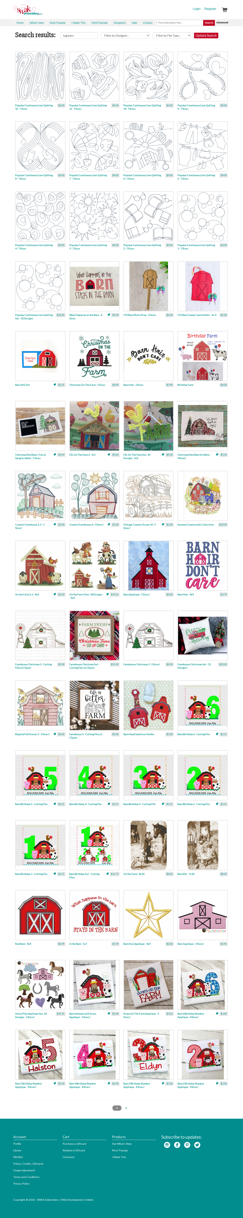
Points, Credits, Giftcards (28, 1163)
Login (197, 9)
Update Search (206, 35)
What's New (37, 22)
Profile (17, 1143)
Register (210, 9)
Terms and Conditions (26, 1177)
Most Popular (57, 22)
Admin (89, 1199)
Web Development (72, 1199)
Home (20, 22)
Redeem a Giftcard (74, 1150)
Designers (120, 22)
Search (209, 22)
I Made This (78, 22)
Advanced (222, 22)
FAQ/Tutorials (100, 22)
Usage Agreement (24, 1170)
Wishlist (18, 1157)
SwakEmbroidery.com (41, 11)
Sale (134, 22)
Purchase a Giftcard (74, 1143)
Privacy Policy (21, 1183)
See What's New (122, 1143)
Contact (147, 22)
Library (17, 1150)
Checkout (68, 1157)
